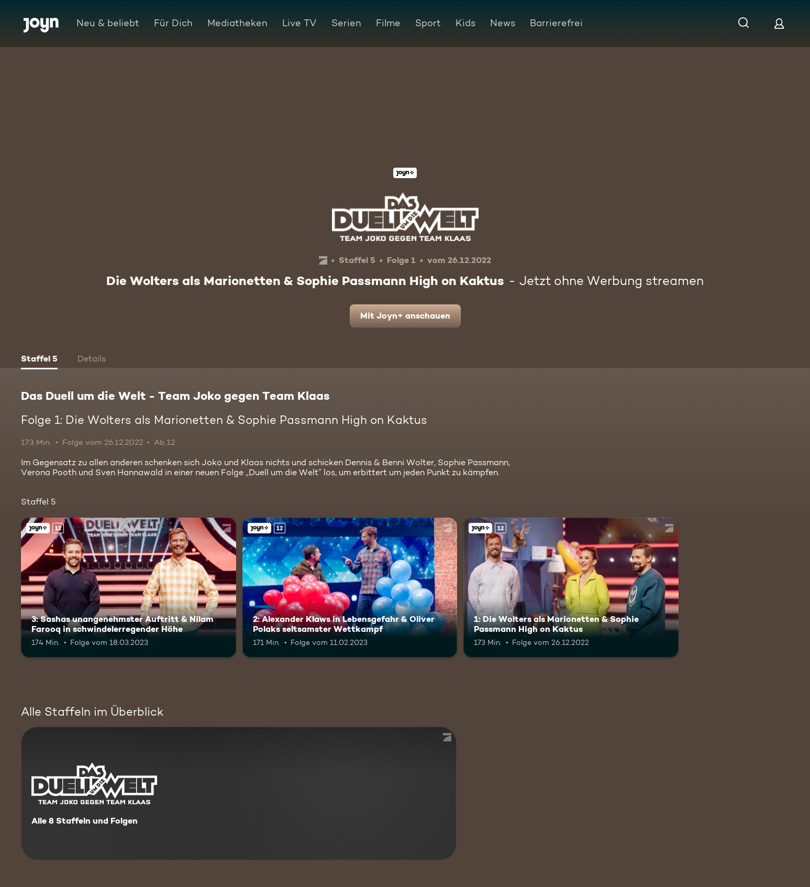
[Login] (779, 23)
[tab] (39, 360)
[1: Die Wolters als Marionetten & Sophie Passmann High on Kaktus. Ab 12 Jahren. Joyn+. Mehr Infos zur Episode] (571, 588)
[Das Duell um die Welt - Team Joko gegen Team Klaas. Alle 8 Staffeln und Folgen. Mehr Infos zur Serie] (239, 793)
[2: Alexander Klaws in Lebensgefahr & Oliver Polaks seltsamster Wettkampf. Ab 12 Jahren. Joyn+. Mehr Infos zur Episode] (350, 588)
